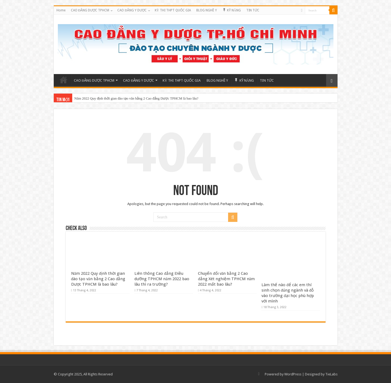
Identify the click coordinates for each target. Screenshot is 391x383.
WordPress (292, 374)
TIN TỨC (252, 10)
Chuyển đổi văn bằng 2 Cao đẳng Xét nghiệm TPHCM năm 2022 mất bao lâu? (226, 279)
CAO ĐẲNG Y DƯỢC (132, 10)
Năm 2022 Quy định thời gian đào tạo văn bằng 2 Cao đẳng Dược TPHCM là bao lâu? (136, 98)
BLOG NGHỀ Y (206, 10)
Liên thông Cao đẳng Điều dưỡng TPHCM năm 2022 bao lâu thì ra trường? (161, 279)
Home (60, 10)
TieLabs (331, 374)
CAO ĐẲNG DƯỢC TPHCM (90, 10)
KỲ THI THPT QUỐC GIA (173, 10)
